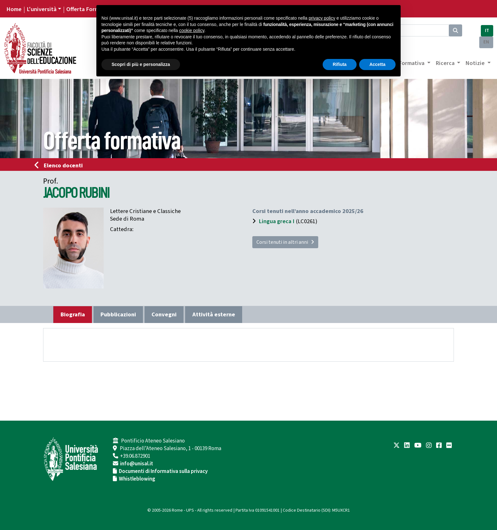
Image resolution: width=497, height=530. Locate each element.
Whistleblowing (137, 479)
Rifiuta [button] (340, 64)
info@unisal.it (136, 464)
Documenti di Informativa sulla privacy (163, 471)
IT (487, 30)
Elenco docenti (60, 165)
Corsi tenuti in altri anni (285, 242)
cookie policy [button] (191, 30)
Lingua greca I (276, 221)
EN (486, 42)
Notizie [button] (475, 63)
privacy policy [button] (322, 18)
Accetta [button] (377, 64)
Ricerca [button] (446, 63)
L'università (41, 9)
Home (14, 9)
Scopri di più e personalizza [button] (141, 64)
